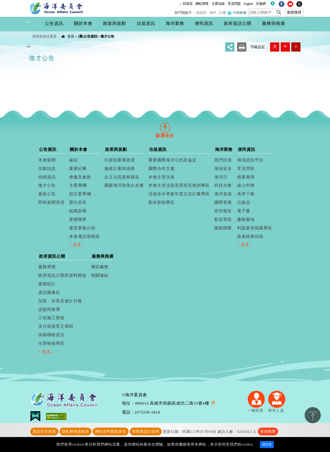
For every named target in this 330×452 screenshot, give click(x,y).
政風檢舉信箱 (250, 236)
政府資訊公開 (52, 256)
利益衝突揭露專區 (254, 228)
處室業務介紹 (82, 228)
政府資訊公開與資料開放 (62, 275)
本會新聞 (47, 160)
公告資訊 (47, 149)
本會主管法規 (161, 177)
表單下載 (246, 194)
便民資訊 (246, 149)
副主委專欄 (80, 194)
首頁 (70, 36)
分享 (229, 47)
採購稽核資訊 (51, 334)
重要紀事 (78, 168)
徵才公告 (107, 36)
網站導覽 (201, 4)
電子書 (243, 211)
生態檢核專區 (51, 343)
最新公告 (47, 194)
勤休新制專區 (161, 202)
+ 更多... (77, 244)
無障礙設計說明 (145, 431)
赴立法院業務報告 (121, 177)
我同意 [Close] (267, 444)
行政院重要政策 (119, 160)
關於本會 (78, 149)
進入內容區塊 (12, 3)
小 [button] (296, 46)
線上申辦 (246, 185)
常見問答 (246, 168)
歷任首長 (78, 202)
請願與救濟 (49, 309)
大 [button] (275, 46)
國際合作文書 (161, 168)
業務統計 (47, 284)
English (248, 4)
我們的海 (223, 160)
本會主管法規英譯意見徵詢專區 (179, 185)
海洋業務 (224, 149)
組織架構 (78, 211)
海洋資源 (223, 194)
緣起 (73, 160)
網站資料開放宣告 (110, 431)
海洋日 (220, 177)
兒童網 (260, 4)
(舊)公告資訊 (87, 36)
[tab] (165, 127)
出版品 (243, 202)
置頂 (313, 415)
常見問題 (234, 4)
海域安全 (223, 168)
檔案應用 (246, 177)
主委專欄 (78, 185)
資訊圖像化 (49, 292)
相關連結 (100, 275)
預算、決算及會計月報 (60, 301)
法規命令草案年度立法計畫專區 (179, 194)
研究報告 (223, 211)
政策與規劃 (116, 149)
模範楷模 (223, 228)
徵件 (213, 13)
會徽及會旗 (80, 177)
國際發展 (223, 202)
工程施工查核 (51, 317)
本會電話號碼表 (84, 236)
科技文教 (223, 185)
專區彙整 (100, 267)
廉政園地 (246, 219)
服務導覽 (47, 267)
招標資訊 (47, 177)
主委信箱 (218, 4)
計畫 (223, 13)
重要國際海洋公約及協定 (172, 160)
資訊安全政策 (44, 431)
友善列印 (241, 47)
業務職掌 (78, 219)
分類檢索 (237, 13)
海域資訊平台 (250, 160)
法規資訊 (158, 149)
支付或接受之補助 (55, 326)
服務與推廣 (103, 256)
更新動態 (268, 431)
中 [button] (285, 46)
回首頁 (187, 4)
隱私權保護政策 (75, 431)
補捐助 (202, 13)
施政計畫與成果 (119, 168)
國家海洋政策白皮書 (124, 185)
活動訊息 (47, 168)
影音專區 (223, 219)
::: (180, 4)
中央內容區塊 (38, 32)
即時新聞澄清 (51, 202)
